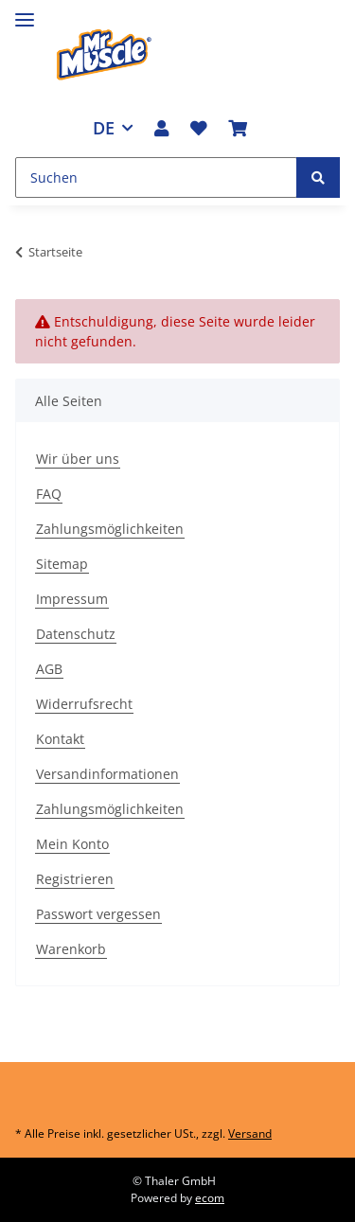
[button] (161, 128)
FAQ (49, 494)
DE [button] (104, 127)
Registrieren (75, 879)
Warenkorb (71, 949)
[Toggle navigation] (24, 12)
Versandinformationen (107, 774)
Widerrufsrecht (84, 704)
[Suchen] (156, 177)
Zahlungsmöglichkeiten (110, 529)
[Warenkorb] (237, 128)
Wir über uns (77, 459)
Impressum (72, 599)
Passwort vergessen (98, 914)
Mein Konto (72, 844)
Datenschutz (75, 634)
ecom (209, 1198)
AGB (49, 669)
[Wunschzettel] (199, 128)
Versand (250, 1133)
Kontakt (60, 739)
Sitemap (62, 564)
